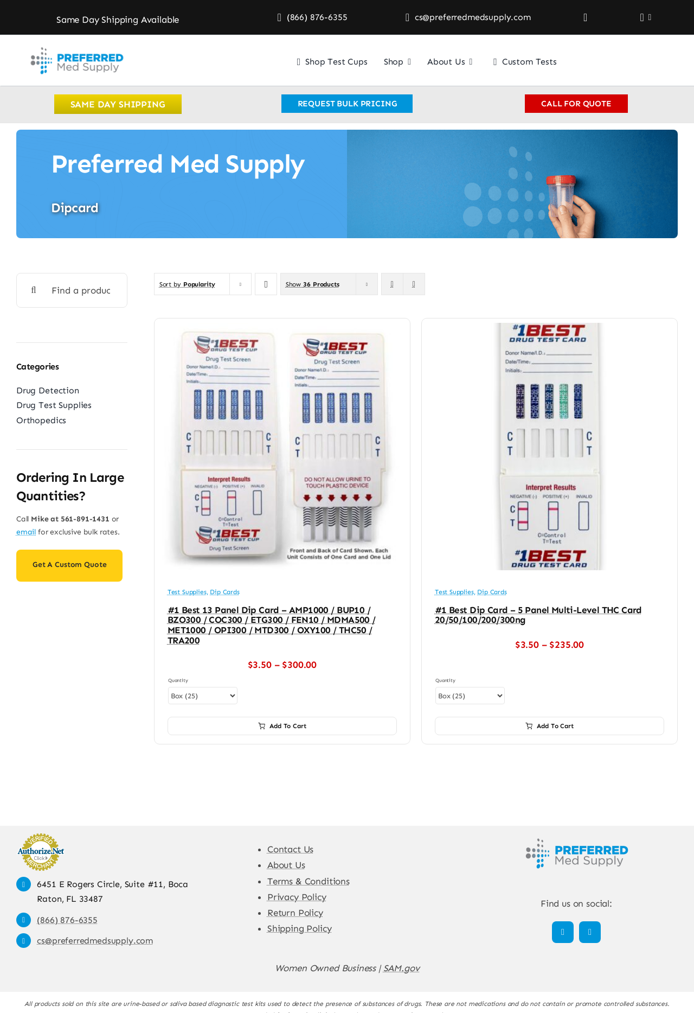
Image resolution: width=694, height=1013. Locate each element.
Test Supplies (187, 592)
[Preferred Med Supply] (76, 46)
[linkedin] (590, 932)
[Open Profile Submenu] (648, 17)
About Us (286, 864)
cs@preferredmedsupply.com (95, 940)
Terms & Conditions (308, 881)
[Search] (33, 290)
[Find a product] (71, 290)
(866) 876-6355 (67, 920)
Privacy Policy (296, 896)
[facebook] (563, 932)
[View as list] (414, 284)
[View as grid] (392, 284)
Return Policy (295, 912)
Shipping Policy (299, 928)
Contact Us (290, 849)
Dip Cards (224, 592)
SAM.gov (401, 968)
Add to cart (282, 726)
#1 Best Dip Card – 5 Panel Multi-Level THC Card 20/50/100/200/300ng (538, 615)
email (26, 532)
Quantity (178, 680)
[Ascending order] (266, 284)
